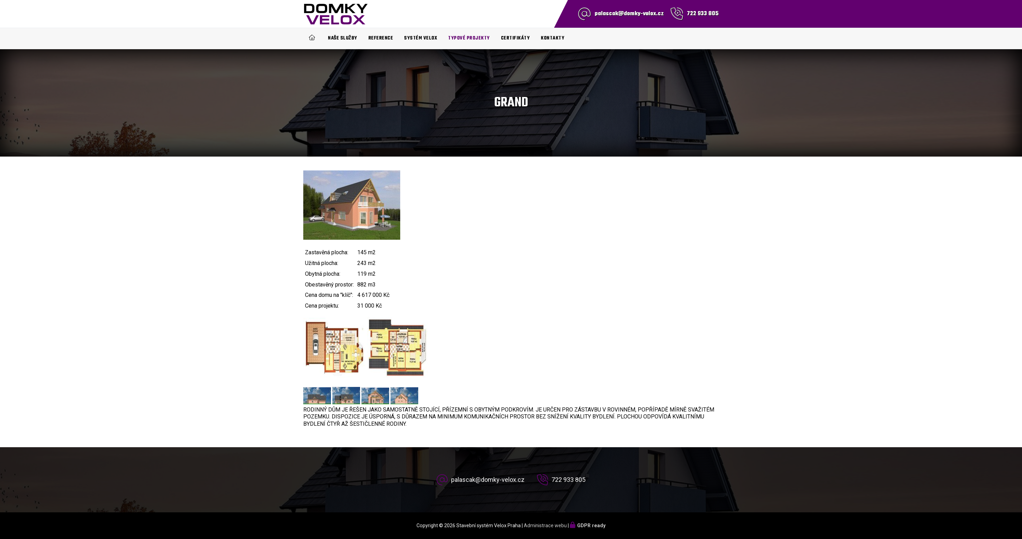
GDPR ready (591, 525)
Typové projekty (469, 38)
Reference (380, 38)
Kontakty (552, 38)
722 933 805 (703, 13)
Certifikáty (515, 38)
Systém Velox (420, 38)
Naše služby (342, 38)
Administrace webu (545, 525)
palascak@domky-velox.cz (629, 13)
